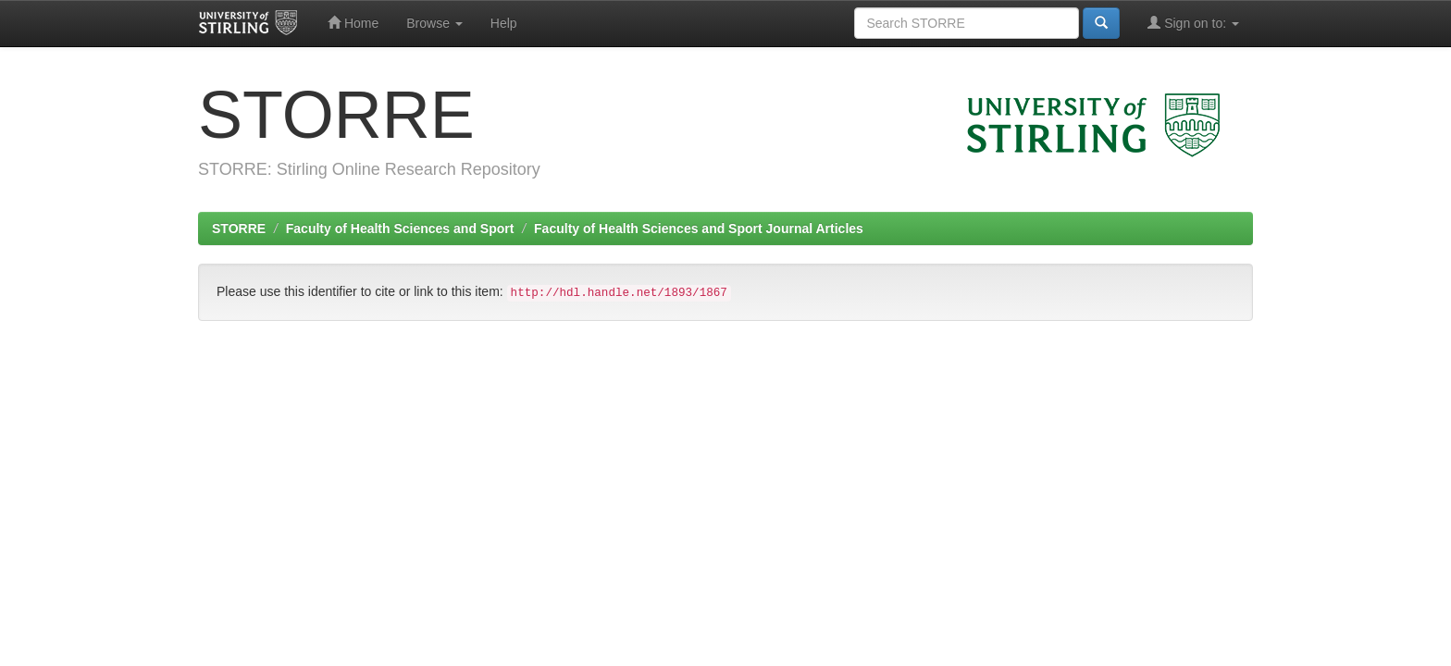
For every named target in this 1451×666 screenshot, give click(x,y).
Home (353, 23)
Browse (434, 23)
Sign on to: (1193, 23)
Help (503, 23)
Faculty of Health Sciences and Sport (400, 228)
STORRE (239, 228)
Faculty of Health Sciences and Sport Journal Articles (698, 228)
